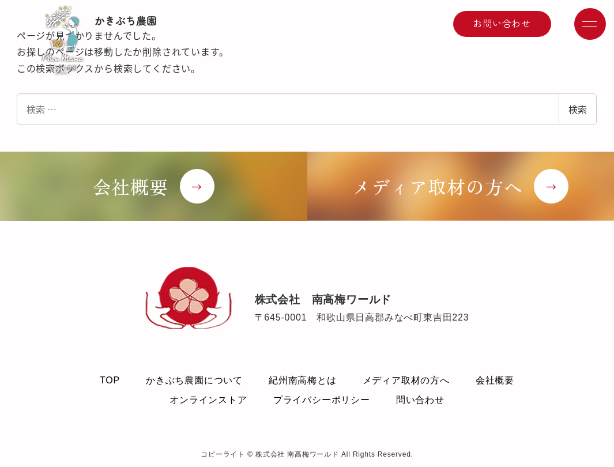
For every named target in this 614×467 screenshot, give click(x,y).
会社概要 (495, 380)
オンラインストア (208, 400)
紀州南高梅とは (303, 380)
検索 (577, 109)
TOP (110, 380)
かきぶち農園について (194, 380)
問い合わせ (420, 400)
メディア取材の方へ (406, 380)
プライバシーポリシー (321, 400)
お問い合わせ (502, 23)
